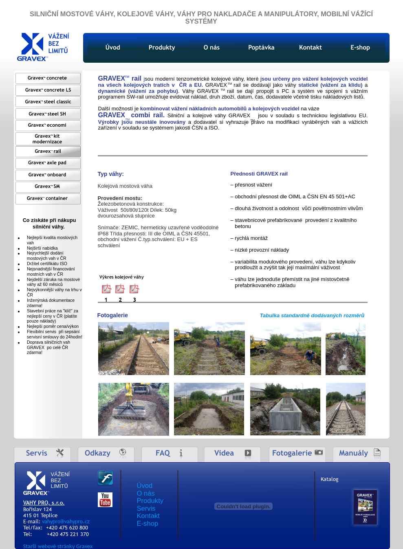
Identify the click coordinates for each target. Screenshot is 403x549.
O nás (146, 493)
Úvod (145, 486)
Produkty (150, 501)
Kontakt (148, 516)
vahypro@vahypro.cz (66, 521)
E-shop (148, 523)
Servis (146, 508)
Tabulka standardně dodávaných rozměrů (312, 315)
